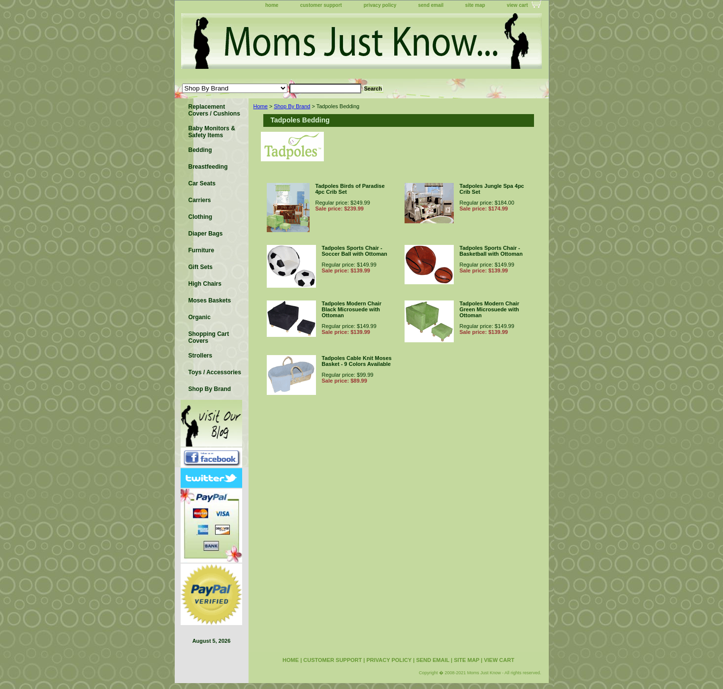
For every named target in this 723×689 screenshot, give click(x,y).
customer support (321, 5)
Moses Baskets (210, 300)
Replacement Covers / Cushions (214, 110)
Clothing (201, 216)
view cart (517, 5)
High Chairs (205, 283)
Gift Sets (201, 267)
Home (260, 106)
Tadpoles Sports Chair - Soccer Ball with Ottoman (354, 251)
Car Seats (202, 183)
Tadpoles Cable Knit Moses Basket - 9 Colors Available (357, 361)
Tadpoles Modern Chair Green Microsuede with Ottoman (489, 309)
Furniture (202, 250)
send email (430, 5)
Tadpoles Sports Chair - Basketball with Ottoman (491, 251)
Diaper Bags (206, 233)
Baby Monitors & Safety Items (212, 132)
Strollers (201, 355)
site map (475, 5)
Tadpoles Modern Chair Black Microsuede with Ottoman (351, 309)
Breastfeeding (208, 166)
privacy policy (380, 5)
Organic (200, 317)
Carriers (200, 200)
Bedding (200, 150)
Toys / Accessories (215, 372)
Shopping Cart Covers (209, 337)
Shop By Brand (292, 106)
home (272, 5)
